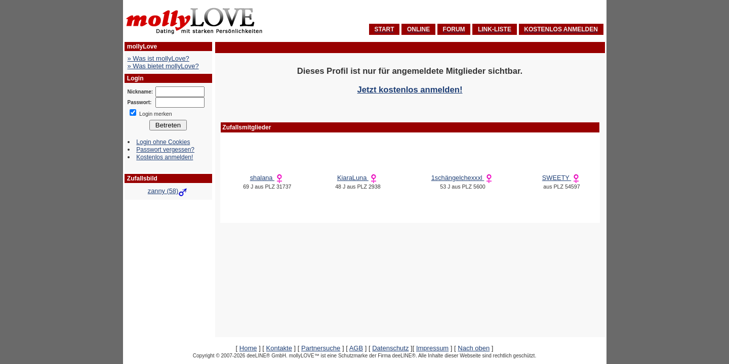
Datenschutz (390, 348)
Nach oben (474, 348)
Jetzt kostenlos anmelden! (410, 90)
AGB (356, 348)
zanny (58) (168, 191)
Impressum (432, 348)
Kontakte (279, 348)
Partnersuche (320, 348)
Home (248, 348)
